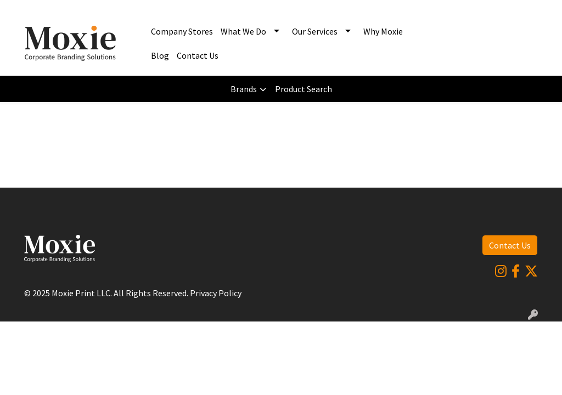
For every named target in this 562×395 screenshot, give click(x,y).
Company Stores (182, 31)
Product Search (303, 88)
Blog (160, 55)
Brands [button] (244, 88)
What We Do (243, 31)
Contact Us (197, 55)
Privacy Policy (215, 292)
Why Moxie (383, 31)
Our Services (315, 31)
